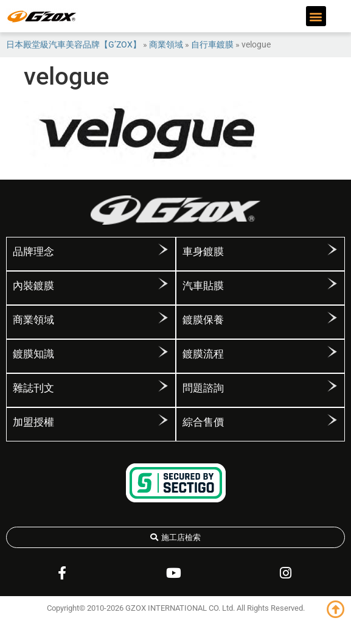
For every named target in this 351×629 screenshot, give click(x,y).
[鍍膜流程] (332, 352)
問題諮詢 (203, 388)
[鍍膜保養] (332, 318)
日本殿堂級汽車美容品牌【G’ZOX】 (73, 44)
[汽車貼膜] (332, 284)
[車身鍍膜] (332, 250)
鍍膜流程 (203, 354)
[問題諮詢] (332, 386)
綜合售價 (203, 422)
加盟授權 (33, 422)
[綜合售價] (332, 420)
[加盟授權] (163, 420)
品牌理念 (33, 251)
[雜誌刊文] (163, 386)
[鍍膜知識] (163, 352)
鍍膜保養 (203, 320)
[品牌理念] (163, 250)
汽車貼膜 (203, 285)
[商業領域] (163, 318)
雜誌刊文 (33, 388)
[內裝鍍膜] (163, 284)
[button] (316, 16)
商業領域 (166, 44)
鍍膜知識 (33, 354)
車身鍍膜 (203, 251)
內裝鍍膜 (33, 285)
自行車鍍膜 (212, 44)
